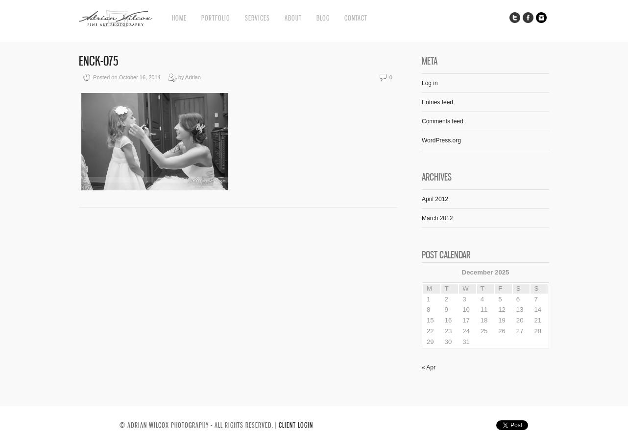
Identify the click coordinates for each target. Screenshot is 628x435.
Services (257, 18)
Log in (430, 83)
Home (179, 18)
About (293, 18)
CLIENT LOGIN (296, 425)
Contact (355, 18)
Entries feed (437, 102)
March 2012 (437, 218)
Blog (323, 18)
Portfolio (215, 18)
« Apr (428, 367)
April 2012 (435, 199)
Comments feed (442, 121)
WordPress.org (441, 140)
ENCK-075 (98, 61)
